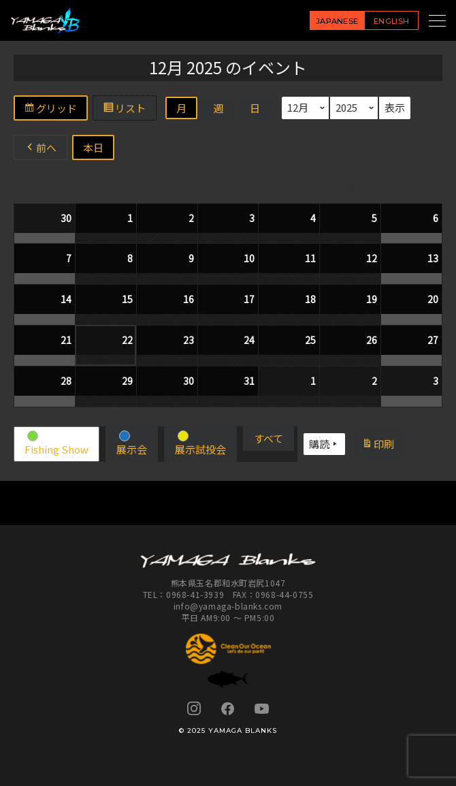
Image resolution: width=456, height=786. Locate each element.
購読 (324, 444)
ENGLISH (391, 21)
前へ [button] (40, 147)
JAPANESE (337, 21)
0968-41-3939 (195, 594)
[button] (56, 444)
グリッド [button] (55, 110)
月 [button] (181, 108)
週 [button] (218, 108)
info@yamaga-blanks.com (228, 606)
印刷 (383, 445)
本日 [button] (93, 147)
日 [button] (255, 108)
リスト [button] (129, 110)
